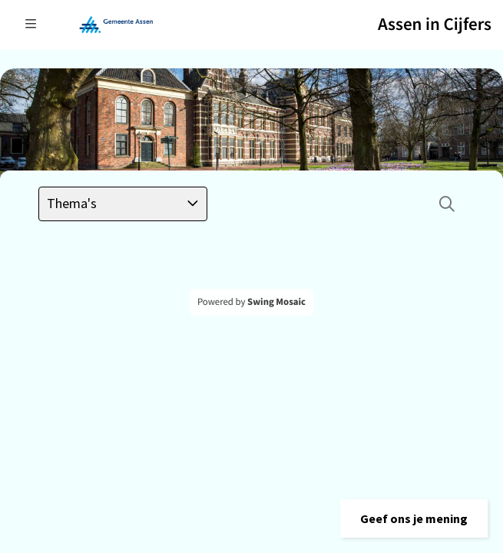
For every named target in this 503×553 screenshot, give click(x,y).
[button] (414, 518)
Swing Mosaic (276, 302)
